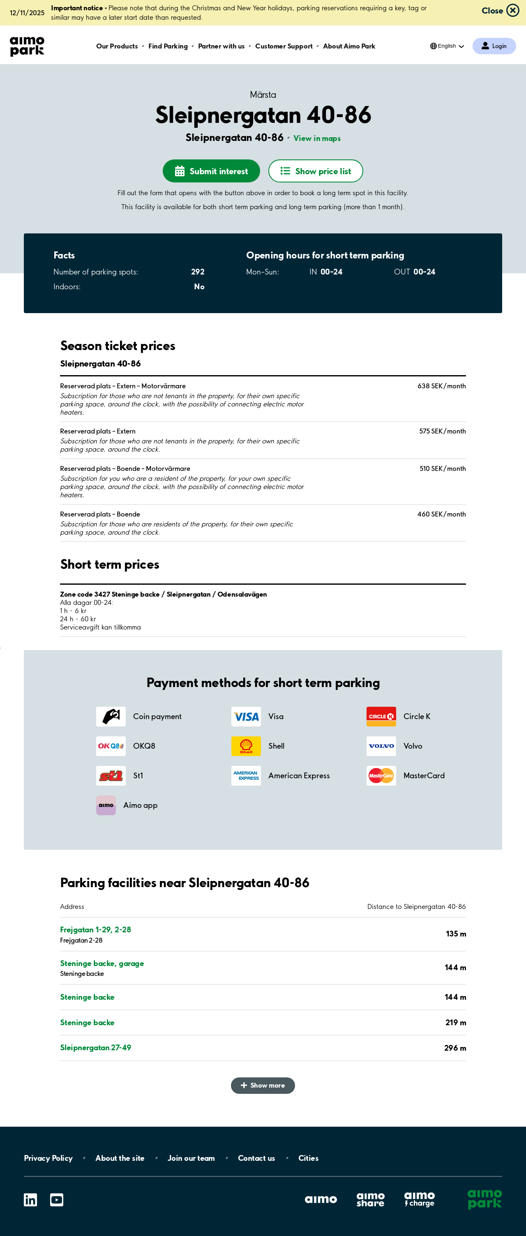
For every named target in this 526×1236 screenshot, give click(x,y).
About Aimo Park (349, 46)
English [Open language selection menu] (447, 46)
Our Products (117, 46)
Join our (191, 1158)
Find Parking (167, 46)
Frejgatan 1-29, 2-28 (95, 929)
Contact (256, 1158)
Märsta (263, 94)
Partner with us (221, 46)
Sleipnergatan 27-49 (96, 1047)
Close (492, 10)
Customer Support (283, 46)
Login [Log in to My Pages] (499, 46)
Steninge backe (87, 997)
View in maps (317, 138)
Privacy (48, 1158)
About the (119, 1158)
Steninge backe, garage (102, 963)
